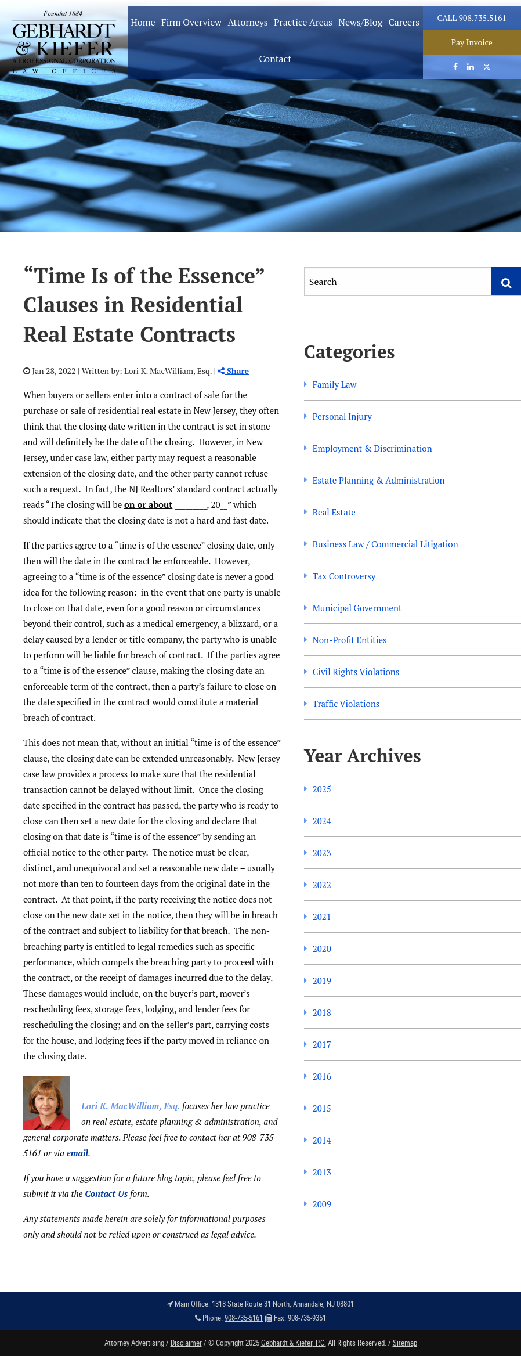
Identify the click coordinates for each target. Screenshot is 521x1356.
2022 (322, 884)
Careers (403, 22)
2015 (322, 1108)
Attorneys (247, 22)
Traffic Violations (346, 703)
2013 (322, 1172)
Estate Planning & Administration (378, 480)
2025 (322, 789)
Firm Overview (191, 22)
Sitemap (405, 1342)
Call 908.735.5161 (471, 17)
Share (233, 370)
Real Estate (334, 512)
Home (143, 22)
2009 (322, 1204)
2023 (322, 853)
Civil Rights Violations (356, 671)
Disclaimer (186, 1342)
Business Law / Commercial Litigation (385, 544)
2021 (322, 916)
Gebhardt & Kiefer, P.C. (293, 1342)
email (77, 1153)
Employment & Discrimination (372, 448)
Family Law (335, 384)
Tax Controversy (344, 576)
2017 (322, 1044)
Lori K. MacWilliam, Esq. (130, 1106)
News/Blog (360, 22)
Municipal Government (357, 608)
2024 (322, 821)
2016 (322, 1076)
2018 (322, 1012)
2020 (322, 948)
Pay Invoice (472, 42)
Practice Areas (303, 22)
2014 (322, 1140)
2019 (322, 980)
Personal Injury (342, 416)
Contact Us (106, 1193)
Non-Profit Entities (350, 639)
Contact (275, 58)
